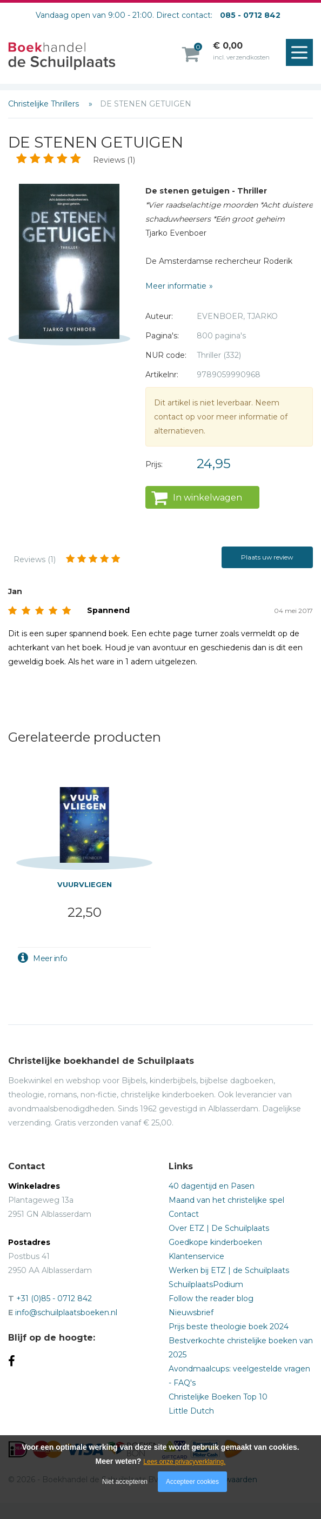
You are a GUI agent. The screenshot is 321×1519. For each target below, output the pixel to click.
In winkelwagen (207, 497)
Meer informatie (175, 286)
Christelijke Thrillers (44, 104)
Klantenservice (196, 1256)
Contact (184, 1214)
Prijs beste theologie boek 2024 (229, 1326)
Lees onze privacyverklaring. (184, 1461)
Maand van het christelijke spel (226, 1200)
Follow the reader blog (211, 1298)
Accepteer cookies (192, 1481)
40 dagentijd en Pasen (212, 1186)
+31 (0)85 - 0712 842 (54, 1298)
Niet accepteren (125, 1481)
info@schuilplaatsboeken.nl (66, 1312)
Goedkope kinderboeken (215, 1242)
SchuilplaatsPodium (206, 1284)
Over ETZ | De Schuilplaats (219, 1228)
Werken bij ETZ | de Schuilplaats (229, 1270)
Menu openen (302, 53)
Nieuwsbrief (191, 1312)
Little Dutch (191, 1411)
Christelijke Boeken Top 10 (218, 1397)
